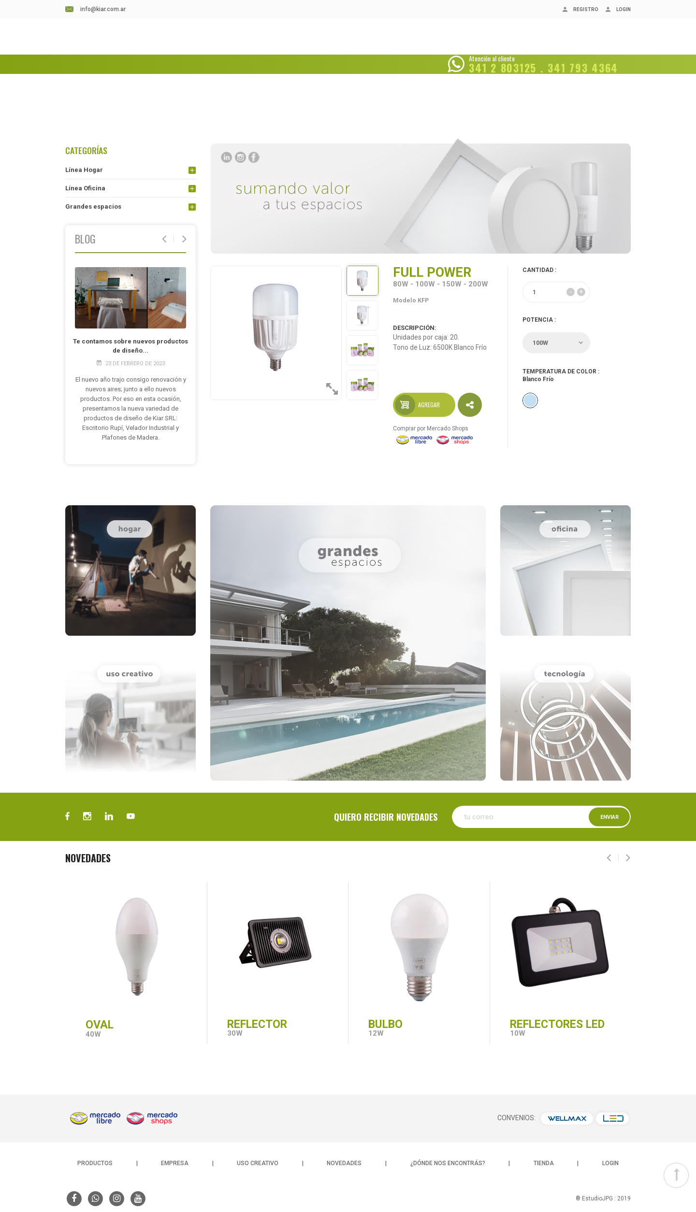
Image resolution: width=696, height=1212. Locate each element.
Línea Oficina (85, 188)
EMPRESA (199, 51)
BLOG (237, 51)
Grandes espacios (93, 206)
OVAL (100, 1024)
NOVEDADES (279, 51)
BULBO (385, 1024)
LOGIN (610, 1163)
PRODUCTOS (95, 1163)
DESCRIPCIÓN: (414, 327)
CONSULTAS (439, 51)
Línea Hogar (84, 169)
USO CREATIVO (257, 1163)
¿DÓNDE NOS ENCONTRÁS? (359, 51)
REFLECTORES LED (557, 1024)
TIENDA (544, 1163)
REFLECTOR (257, 1024)
